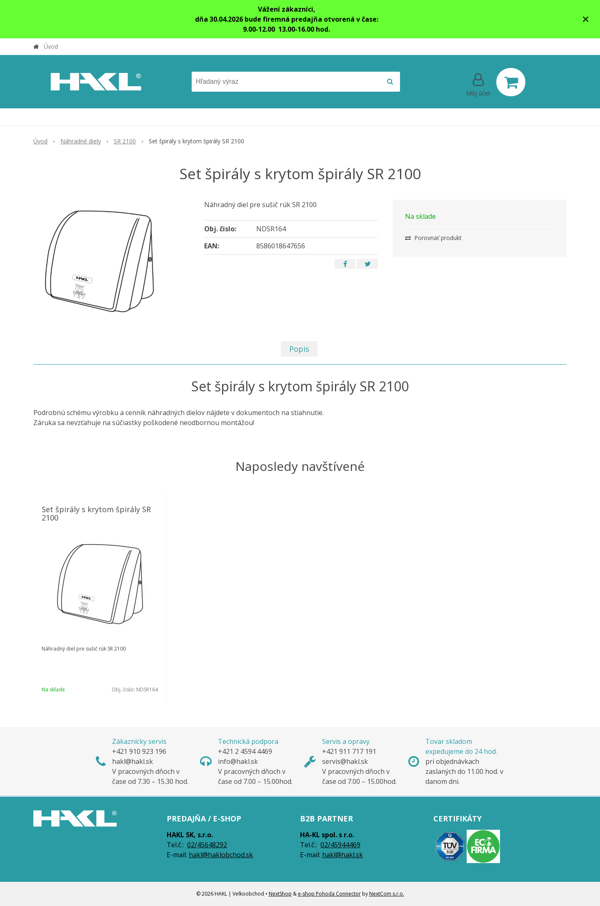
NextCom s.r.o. (386, 893)
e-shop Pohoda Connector (329, 893)
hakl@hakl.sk (342, 854)
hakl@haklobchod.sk (221, 854)
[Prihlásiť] (478, 84)
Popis (299, 349)
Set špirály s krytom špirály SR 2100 (96, 513)
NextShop (280, 893)
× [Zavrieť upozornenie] (586, 19)
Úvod (51, 46)
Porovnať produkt (433, 238)
